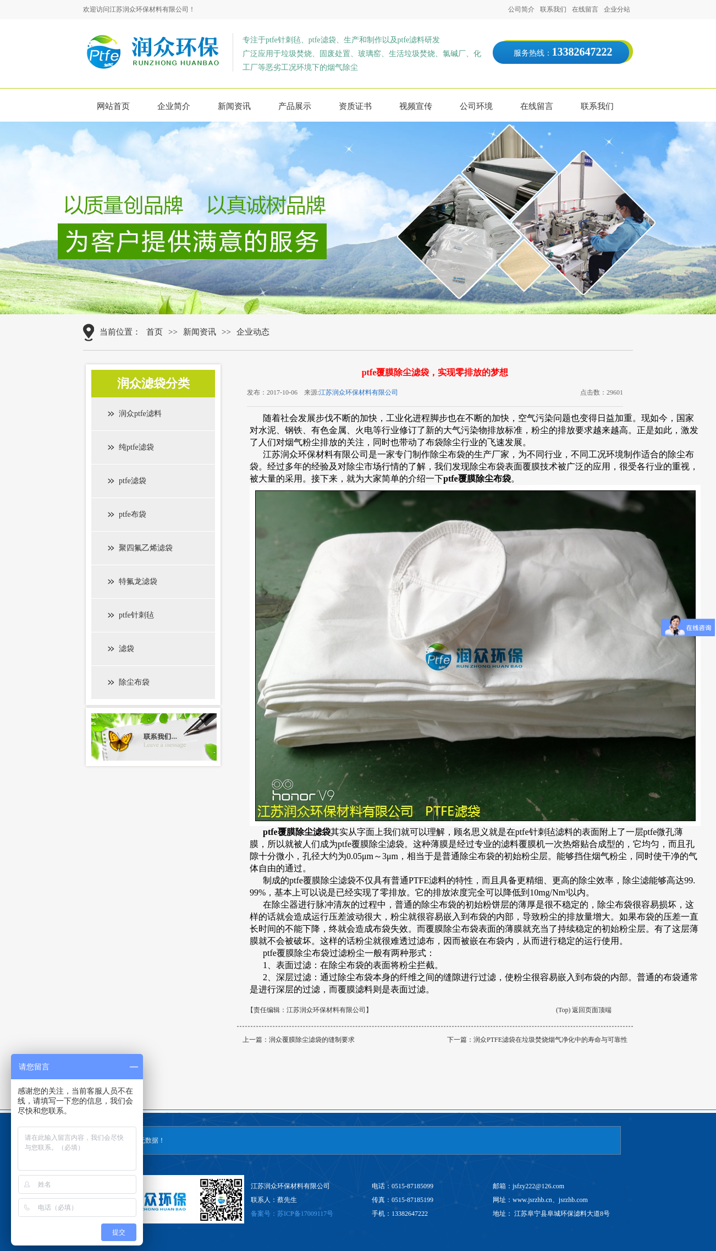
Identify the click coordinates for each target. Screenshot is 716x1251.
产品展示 (294, 106)
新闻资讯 (234, 106)
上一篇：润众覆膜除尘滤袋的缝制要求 (299, 1040)
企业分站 (617, 9)
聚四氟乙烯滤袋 (146, 548)
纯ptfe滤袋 (136, 447)
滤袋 (126, 648)
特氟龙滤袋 (138, 581)
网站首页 (113, 106)
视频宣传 (415, 106)
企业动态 (252, 331)
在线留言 (585, 9)
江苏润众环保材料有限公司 (358, 392)
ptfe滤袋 (132, 481)
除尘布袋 (134, 682)
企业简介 (173, 106)
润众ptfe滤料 (140, 413)
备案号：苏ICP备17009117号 (292, 1213)
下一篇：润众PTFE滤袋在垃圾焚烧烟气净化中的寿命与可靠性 (537, 1040)
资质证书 (355, 106)
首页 (154, 331)
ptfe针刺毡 (136, 615)
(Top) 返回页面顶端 (584, 1010)
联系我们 (553, 9)
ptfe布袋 (132, 514)
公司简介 (521, 9)
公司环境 (476, 106)
